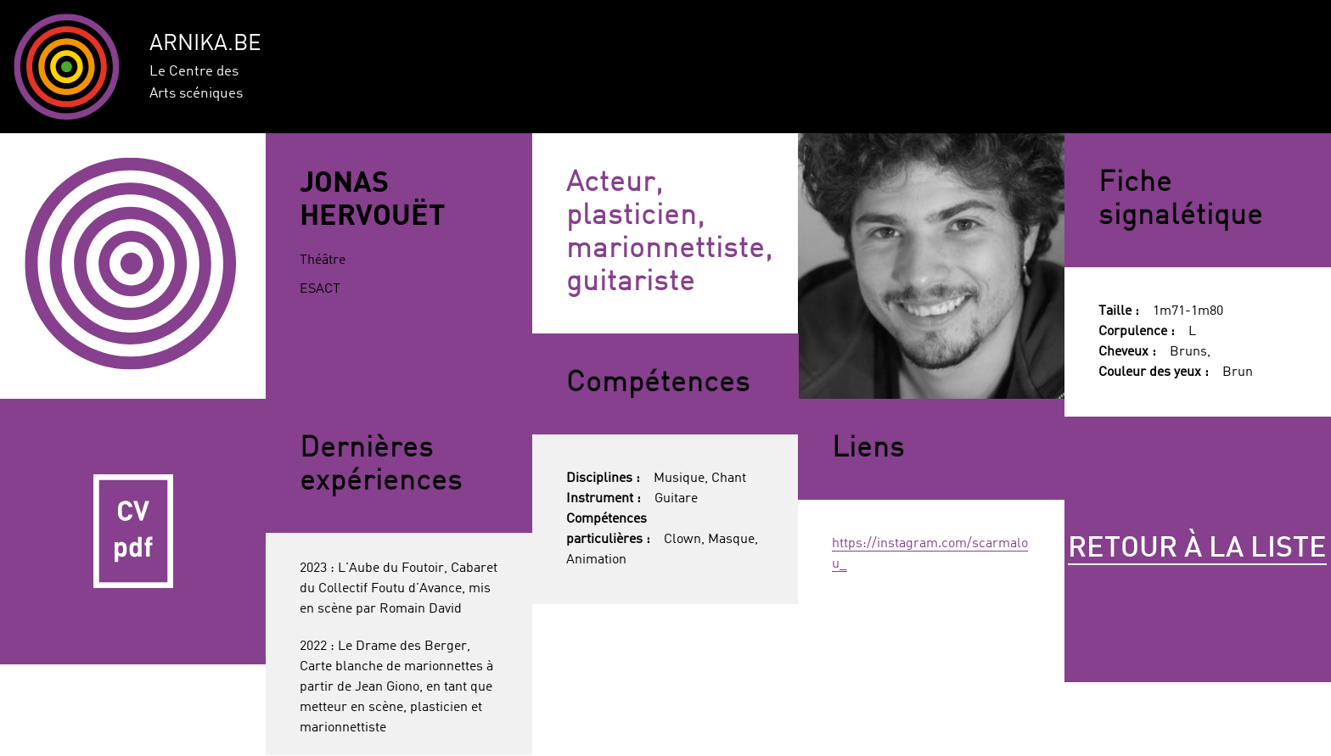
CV (133, 532)
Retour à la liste (1197, 549)
